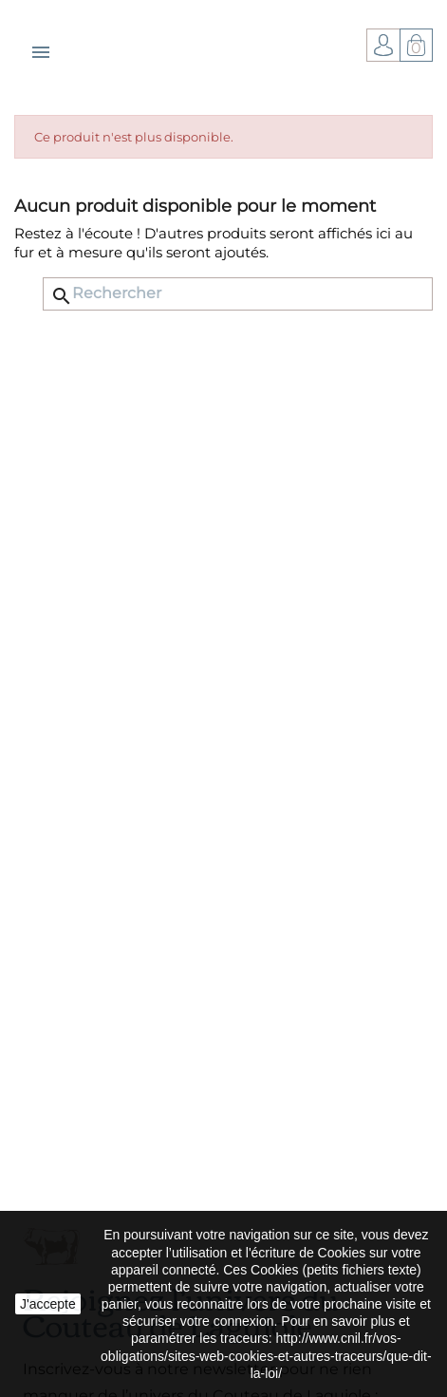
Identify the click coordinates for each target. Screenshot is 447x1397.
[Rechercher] (238, 294)
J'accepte (48, 1304)
